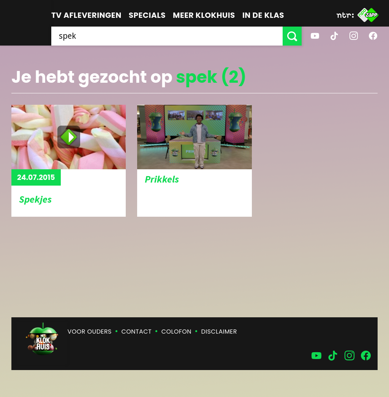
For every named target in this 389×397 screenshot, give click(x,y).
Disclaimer (219, 331)
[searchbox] (167, 36)
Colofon (176, 331)
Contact (137, 331)
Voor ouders (90, 331)
